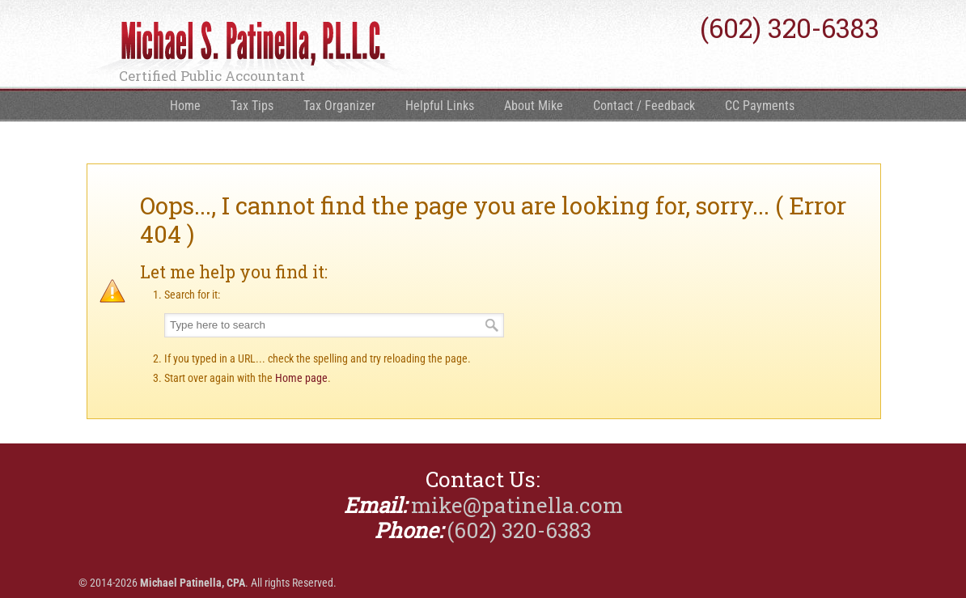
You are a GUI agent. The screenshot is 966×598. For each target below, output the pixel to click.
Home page (301, 377)
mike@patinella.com (517, 505)
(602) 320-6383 (789, 28)
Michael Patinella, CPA (248, 49)
